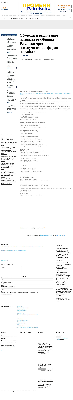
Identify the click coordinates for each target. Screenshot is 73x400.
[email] (64, 335)
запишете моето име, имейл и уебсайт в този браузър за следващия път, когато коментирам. (20, 292)
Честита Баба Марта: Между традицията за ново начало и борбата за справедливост (8, 181)
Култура (9, 112)
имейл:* (2, 285)
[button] (70, 17)
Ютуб (51, 235)
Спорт (9, 52)
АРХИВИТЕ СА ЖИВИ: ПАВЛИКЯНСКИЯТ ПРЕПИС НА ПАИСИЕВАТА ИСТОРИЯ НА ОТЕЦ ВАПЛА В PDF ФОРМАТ (22, 246)
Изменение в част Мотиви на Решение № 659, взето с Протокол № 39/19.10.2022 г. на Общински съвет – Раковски (63, 266)
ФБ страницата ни (60, 235)
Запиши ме (59, 336)
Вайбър (46, 235)
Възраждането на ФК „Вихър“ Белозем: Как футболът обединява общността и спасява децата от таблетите (11, 95)
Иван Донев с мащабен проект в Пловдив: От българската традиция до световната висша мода (8, 173)
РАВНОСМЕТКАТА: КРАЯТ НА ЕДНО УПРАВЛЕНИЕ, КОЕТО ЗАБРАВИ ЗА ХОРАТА (45, 365)
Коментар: (24, 276)
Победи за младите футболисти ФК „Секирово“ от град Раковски (13, 250)
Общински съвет (10, 87)
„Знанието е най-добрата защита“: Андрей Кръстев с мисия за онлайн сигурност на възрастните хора (12, 60)
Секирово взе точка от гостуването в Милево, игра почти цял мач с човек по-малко (7, 165)
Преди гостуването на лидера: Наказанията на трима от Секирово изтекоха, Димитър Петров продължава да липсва (12, 44)
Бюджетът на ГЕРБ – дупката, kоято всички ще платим (63, 299)
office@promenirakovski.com (9, 346)
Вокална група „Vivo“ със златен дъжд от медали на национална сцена (12, 108)
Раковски (3, 161)
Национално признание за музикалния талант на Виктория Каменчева (8, 158)
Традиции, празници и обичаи (6, 184)
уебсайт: (3, 291)
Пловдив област (9, 68)
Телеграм (42, 235)
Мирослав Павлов (28, 59)
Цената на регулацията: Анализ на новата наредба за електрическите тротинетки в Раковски (45, 382)
